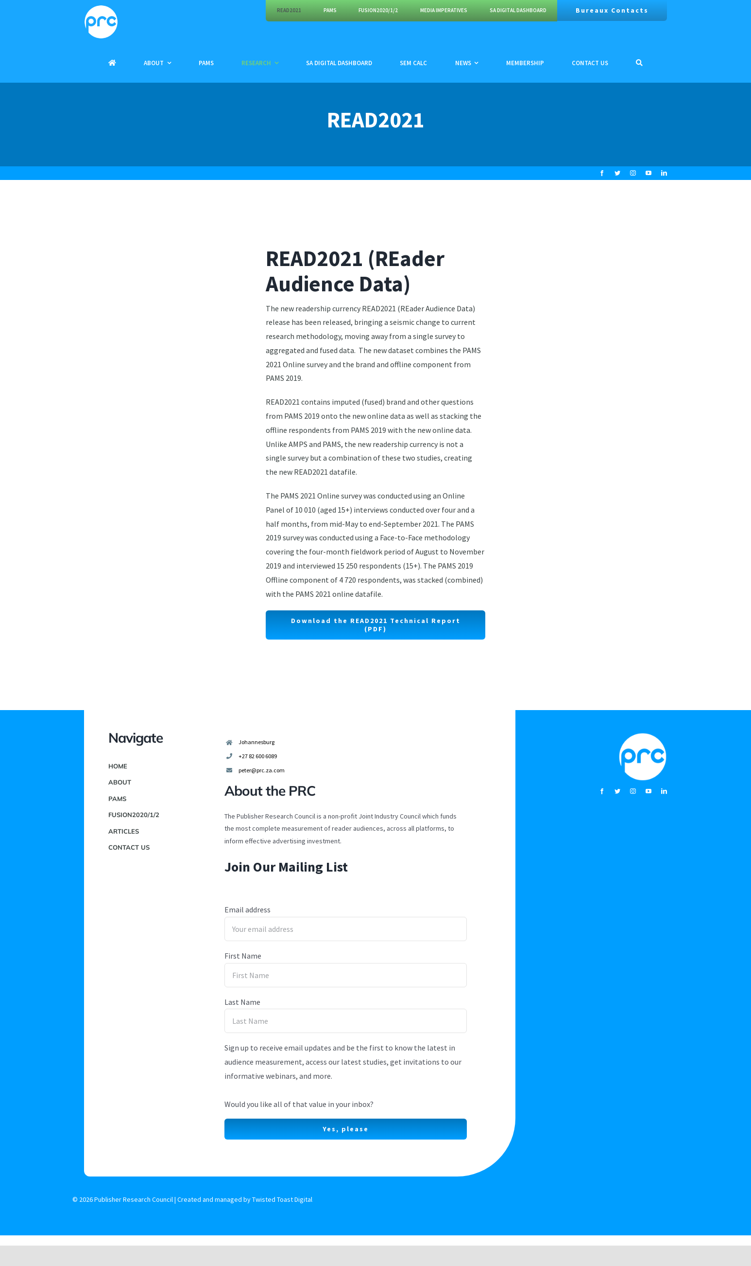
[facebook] (602, 173)
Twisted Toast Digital (282, 1199)
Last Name (242, 1002)
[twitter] (617, 173)
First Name (242, 956)
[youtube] (648, 173)
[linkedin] (664, 173)
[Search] (639, 62)
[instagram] (633, 173)
